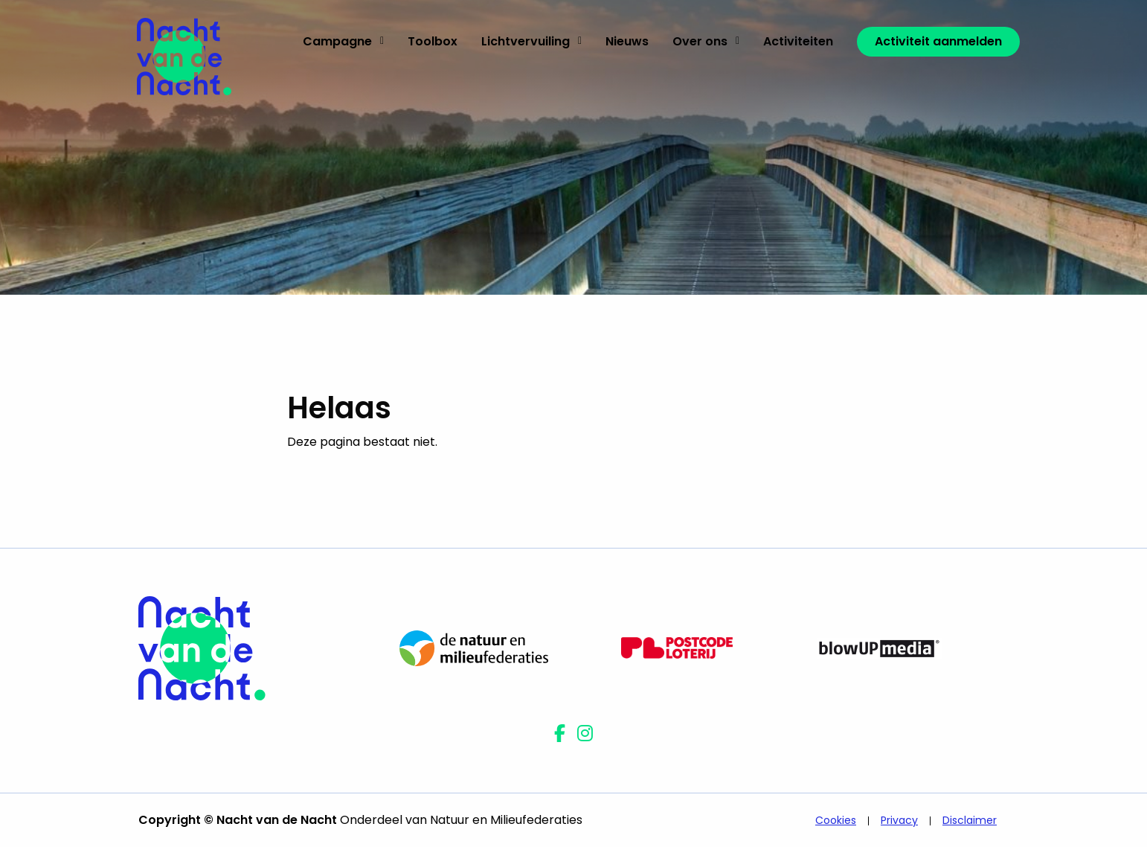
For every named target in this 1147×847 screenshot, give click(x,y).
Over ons (705, 41)
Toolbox (432, 41)
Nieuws (627, 41)
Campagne (343, 41)
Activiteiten (798, 41)
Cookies (835, 820)
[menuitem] (343, 42)
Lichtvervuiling (531, 41)
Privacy (899, 820)
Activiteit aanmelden (938, 41)
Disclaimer (969, 820)
